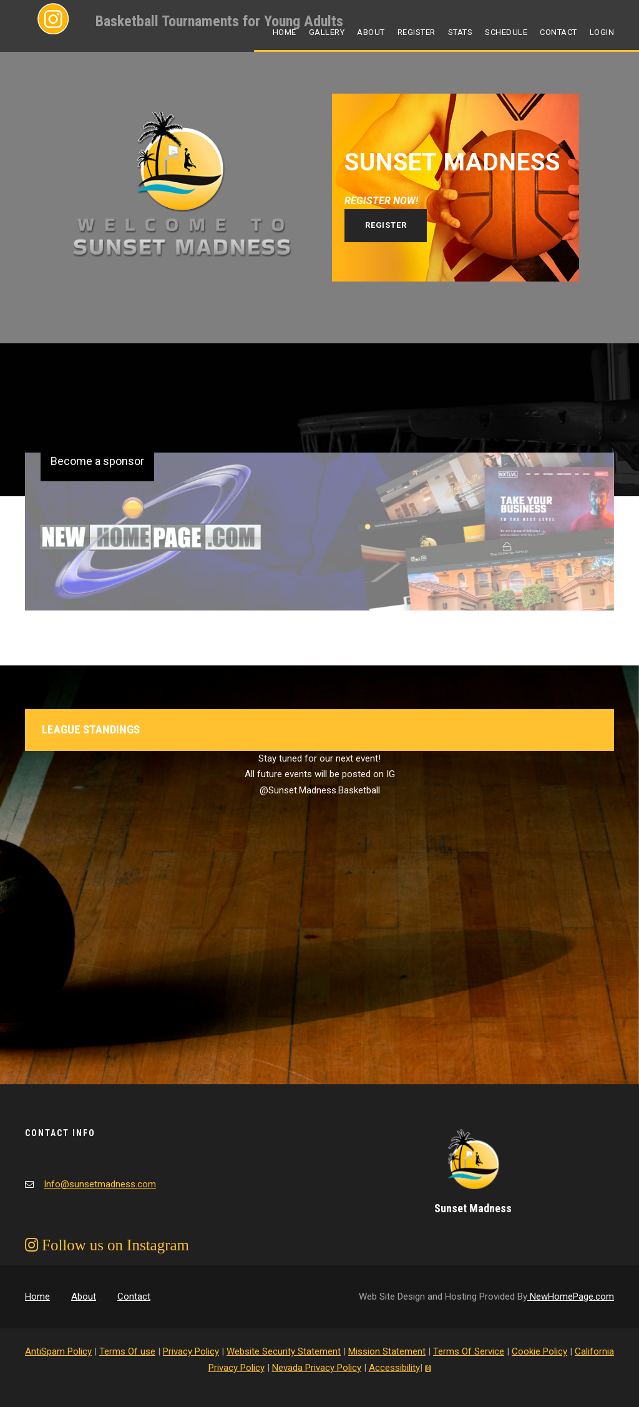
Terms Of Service (468, 1351)
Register (417, 32)
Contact (558, 32)
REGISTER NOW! (381, 201)
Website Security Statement (284, 1351)
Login (602, 32)
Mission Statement (387, 1351)
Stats (460, 32)
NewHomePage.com (570, 1296)
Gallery (327, 32)
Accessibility (394, 1367)
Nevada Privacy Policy (316, 1367)
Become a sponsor (97, 461)
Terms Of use (127, 1351)
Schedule (506, 32)
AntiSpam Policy (58, 1351)
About (371, 32)
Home (284, 32)
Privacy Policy (191, 1351)
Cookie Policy (539, 1351)
